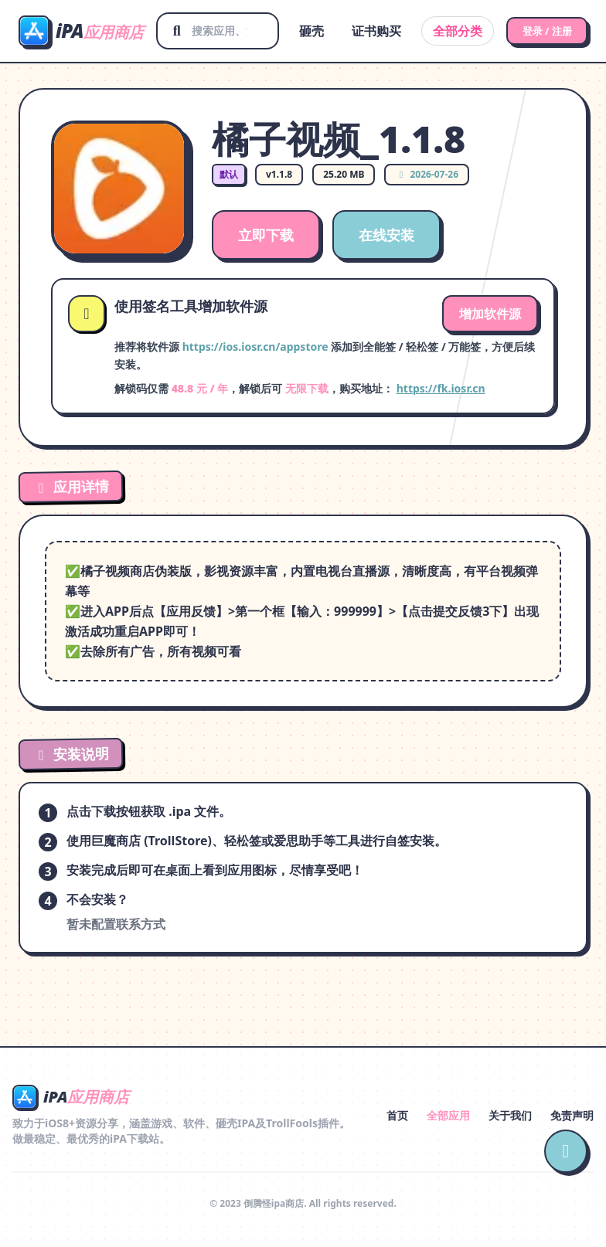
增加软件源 (490, 313)
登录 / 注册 (540, 30)
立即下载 (266, 235)
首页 (397, 1115)
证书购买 (364, 30)
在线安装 (386, 235)
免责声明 (572, 1115)
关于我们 (510, 1115)
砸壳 (299, 30)
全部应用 (448, 1115)
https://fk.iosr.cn (441, 388)
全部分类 (445, 30)
